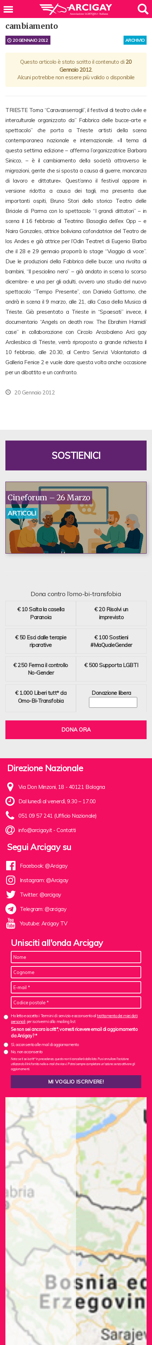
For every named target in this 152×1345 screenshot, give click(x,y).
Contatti (66, 830)
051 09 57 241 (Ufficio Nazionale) (57, 815)
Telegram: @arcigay (43, 909)
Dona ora (76, 729)
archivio (135, 40)
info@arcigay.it (35, 830)
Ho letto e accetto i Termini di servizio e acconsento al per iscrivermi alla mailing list (74, 1018)
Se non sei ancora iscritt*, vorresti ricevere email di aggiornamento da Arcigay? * (74, 1032)
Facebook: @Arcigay (44, 865)
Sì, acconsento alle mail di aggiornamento (45, 1044)
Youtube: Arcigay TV (43, 923)
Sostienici (76, 455)
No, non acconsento (27, 1051)
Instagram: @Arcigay (44, 880)
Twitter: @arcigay (40, 894)
